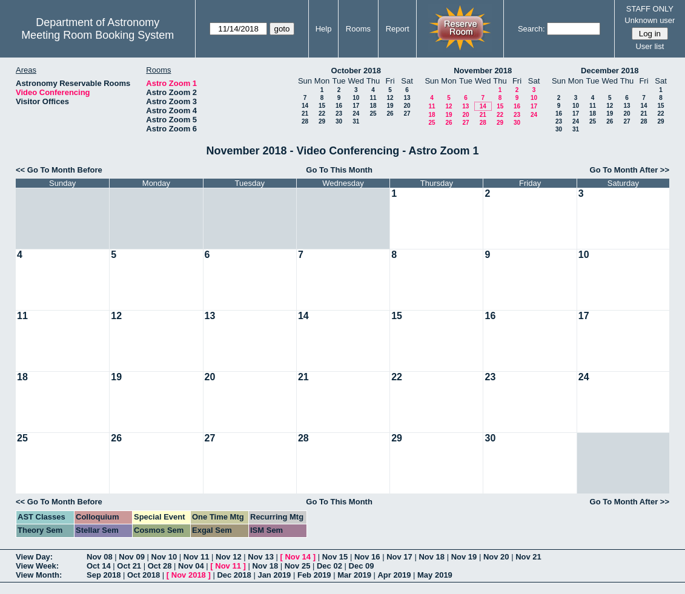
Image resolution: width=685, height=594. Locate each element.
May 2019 (434, 574)
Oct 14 (99, 565)
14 (305, 105)
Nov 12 (229, 556)
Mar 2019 (354, 574)
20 (406, 105)
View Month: (39, 574)
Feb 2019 (314, 574)
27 (406, 113)
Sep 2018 (104, 574)
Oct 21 (129, 565)
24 (355, 113)
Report (397, 28)
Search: (531, 28)
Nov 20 (496, 556)
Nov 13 (261, 556)
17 (355, 105)
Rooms (358, 28)
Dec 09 (361, 565)
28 (305, 121)
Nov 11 (197, 556)
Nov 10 (164, 556)
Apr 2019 (394, 574)
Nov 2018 (188, 574)
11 (372, 97)
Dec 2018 (234, 574)
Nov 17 (399, 556)
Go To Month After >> (629, 169)
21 (305, 113)
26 (389, 113)
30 (339, 121)
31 (355, 121)
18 (372, 105)
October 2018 (356, 70)
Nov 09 (132, 556)
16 (339, 105)
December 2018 (609, 70)
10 (355, 97)
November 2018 (483, 70)
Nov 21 (528, 556)
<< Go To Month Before (59, 169)
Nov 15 (335, 556)
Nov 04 (191, 565)
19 (389, 105)
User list (649, 46)
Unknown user (649, 20)
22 (322, 113)
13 (406, 97)
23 (339, 113)
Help (324, 28)
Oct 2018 (143, 574)
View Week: (37, 565)
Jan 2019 (274, 574)
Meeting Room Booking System (97, 35)
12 (389, 97)
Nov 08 (100, 556)
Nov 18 (432, 556)
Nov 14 (298, 556)
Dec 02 (329, 565)
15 (322, 105)
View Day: (34, 556)
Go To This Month (339, 169)
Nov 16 (367, 556)
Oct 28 (160, 565)
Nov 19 (464, 556)
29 (322, 121)
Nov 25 (298, 565)
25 (372, 113)
